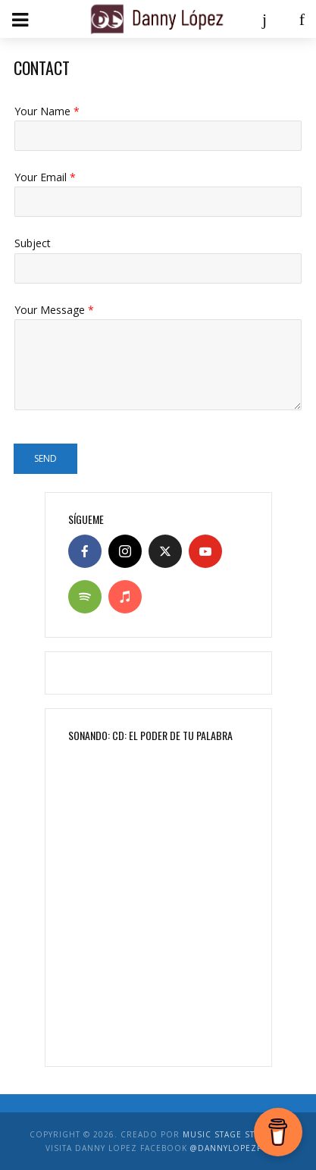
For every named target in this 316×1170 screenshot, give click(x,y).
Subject (32, 243)
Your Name (47, 111)
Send (45, 458)
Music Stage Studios (233, 1134)
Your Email (45, 177)
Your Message (54, 310)
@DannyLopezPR (229, 1148)
